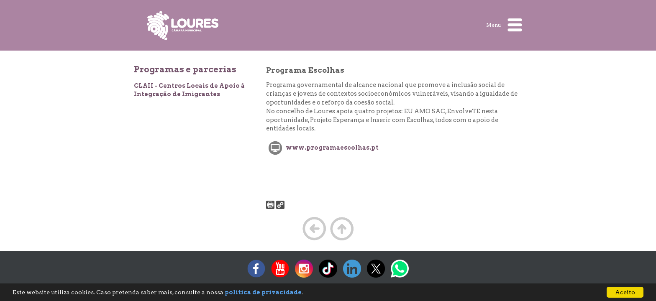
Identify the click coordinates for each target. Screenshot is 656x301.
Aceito (625, 292)
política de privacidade (263, 292)
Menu (504, 25)
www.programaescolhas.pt (332, 147)
